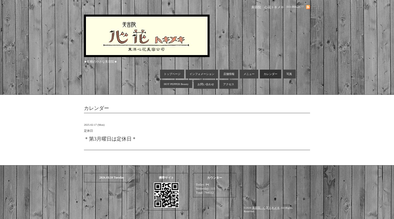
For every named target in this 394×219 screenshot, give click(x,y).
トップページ (172, 73)
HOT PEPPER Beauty (176, 83)
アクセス (228, 84)
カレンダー (270, 73)
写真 (289, 73)
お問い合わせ (206, 84)
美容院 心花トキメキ (266, 207)
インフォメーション (201, 73)
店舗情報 (228, 73)
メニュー (249, 73)
